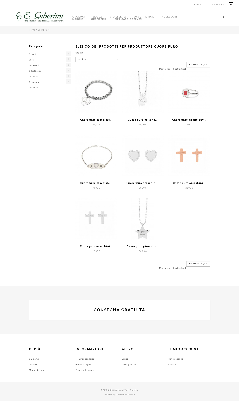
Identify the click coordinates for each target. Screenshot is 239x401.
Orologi (78, 17)
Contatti (33, 364)
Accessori (169, 17)
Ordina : (79, 52)
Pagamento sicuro (84, 370)
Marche (77, 19)
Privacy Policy (129, 364)
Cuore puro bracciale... (96, 119)
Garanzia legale (83, 364)
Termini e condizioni (85, 359)
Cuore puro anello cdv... (189, 119)
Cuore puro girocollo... (143, 246)
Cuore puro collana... (143, 119)
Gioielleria (118, 17)
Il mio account (175, 359)
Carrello (172, 364)
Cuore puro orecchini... (142, 183)
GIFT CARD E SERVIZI (128, 19)
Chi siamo (34, 359)
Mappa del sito (36, 370)
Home (32, 30)
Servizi (125, 359)
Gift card (33, 87)
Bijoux (97, 17)
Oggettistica (144, 17)
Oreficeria (99, 19)
